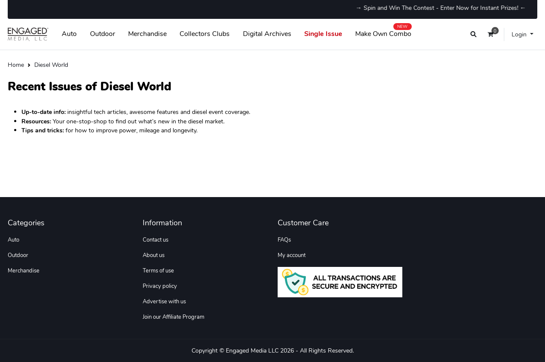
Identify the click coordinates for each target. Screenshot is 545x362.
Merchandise (147, 34)
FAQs (284, 240)
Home (16, 64)
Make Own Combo (383, 32)
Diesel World (51, 64)
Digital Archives (267, 34)
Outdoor (102, 34)
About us (154, 255)
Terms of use (158, 271)
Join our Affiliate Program (173, 317)
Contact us (155, 240)
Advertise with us (164, 301)
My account (291, 255)
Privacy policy (160, 286)
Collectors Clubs (205, 34)
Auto (69, 34)
